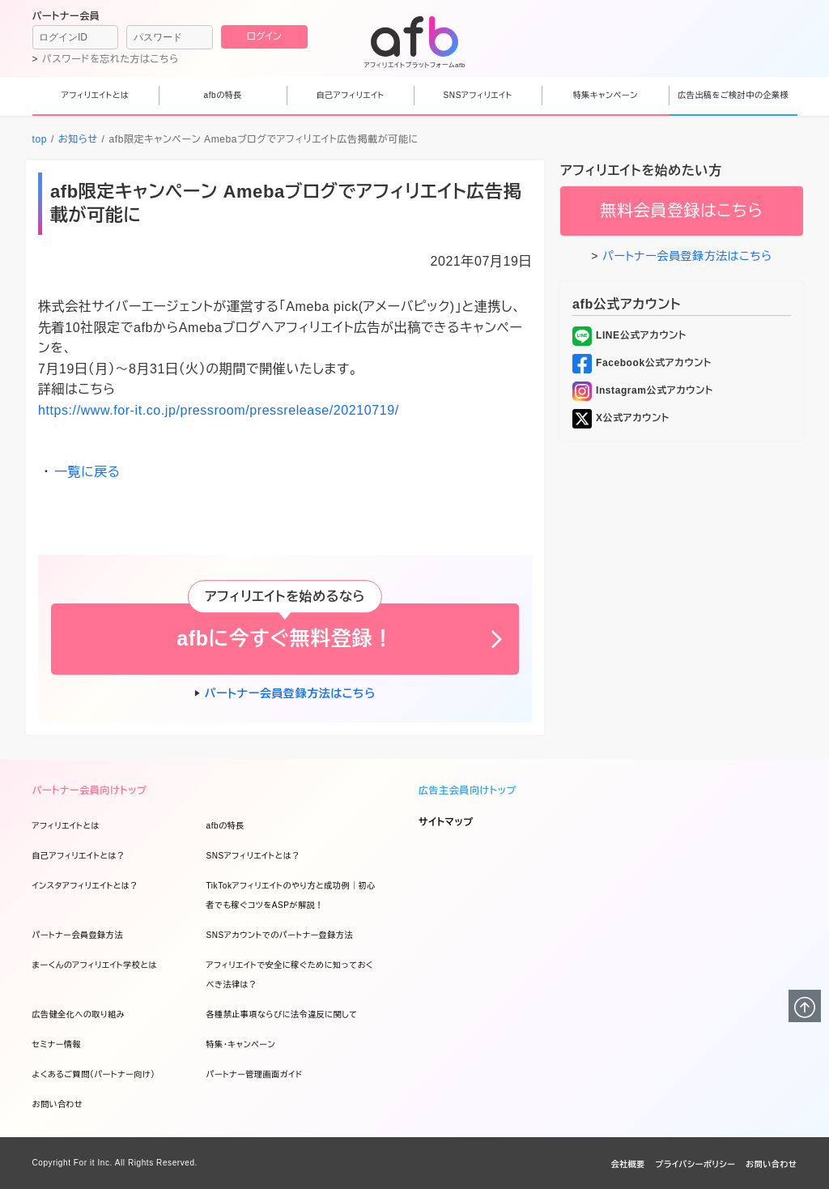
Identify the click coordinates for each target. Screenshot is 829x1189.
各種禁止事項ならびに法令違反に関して (282, 1014)
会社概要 (628, 1164)
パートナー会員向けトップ (89, 790)
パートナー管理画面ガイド (254, 1074)
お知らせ (78, 139)
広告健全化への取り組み (78, 1014)
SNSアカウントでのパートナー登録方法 (280, 935)
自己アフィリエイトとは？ (78, 855)
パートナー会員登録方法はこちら (290, 693)
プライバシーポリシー (695, 1164)
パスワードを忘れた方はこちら (110, 59)
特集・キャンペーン (241, 1044)
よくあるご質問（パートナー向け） (93, 1074)
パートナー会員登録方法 (77, 935)
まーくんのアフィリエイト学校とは (94, 965)
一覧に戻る (87, 472)
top (39, 139)
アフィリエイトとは (95, 95)
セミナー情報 (57, 1044)
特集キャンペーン (605, 95)
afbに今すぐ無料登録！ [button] (284, 638)
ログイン (264, 36)
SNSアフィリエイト (478, 95)
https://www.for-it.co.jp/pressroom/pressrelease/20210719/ (218, 410)
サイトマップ (446, 822)
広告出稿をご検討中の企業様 (733, 95)
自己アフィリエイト (351, 95)
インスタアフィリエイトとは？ (85, 885)
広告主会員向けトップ (468, 790)
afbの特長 (223, 95)
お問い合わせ (57, 1104)
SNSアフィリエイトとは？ (253, 855)
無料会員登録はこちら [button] (681, 210)
